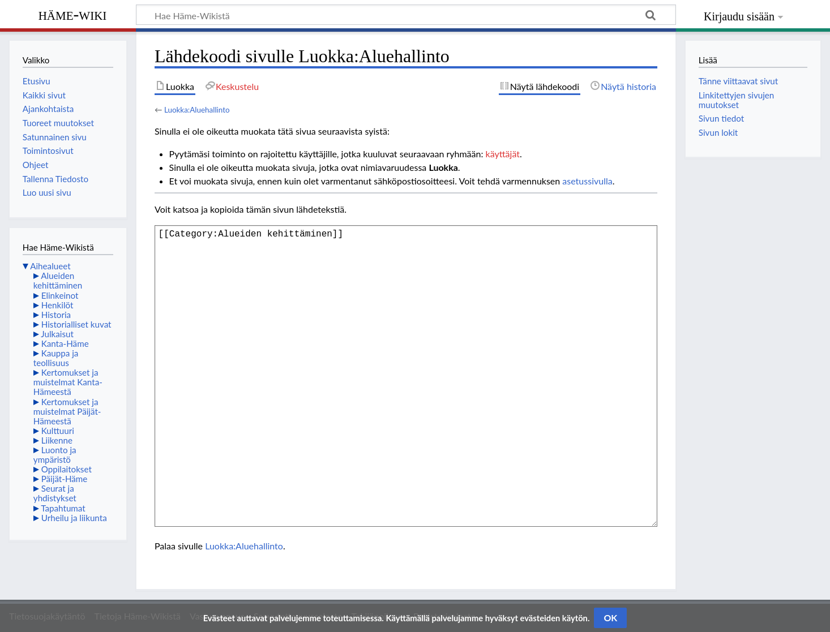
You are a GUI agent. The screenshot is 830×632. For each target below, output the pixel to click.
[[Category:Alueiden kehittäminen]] (406, 376)
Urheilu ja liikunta (74, 518)
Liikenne (56, 440)
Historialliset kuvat (76, 324)
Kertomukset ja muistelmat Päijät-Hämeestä (67, 411)
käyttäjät (503, 153)
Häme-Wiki (72, 14)
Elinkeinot (60, 295)
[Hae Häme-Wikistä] (405, 14)
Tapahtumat (63, 508)
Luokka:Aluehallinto (197, 109)
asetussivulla (587, 180)
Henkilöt (57, 305)
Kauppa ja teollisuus (56, 358)
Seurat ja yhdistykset (54, 493)
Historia (56, 314)
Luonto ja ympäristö (54, 455)
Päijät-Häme (64, 479)
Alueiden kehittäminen (57, 280)
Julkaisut (57, 334)
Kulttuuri (57, 430)
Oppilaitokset (66, 469)
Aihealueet (50, 266)
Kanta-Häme (65, 343)
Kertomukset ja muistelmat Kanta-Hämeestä (67, 382)
